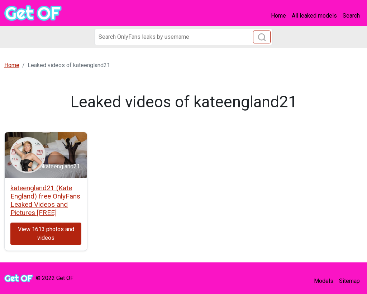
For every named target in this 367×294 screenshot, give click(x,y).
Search (351, 15)
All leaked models (314, 15)
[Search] (183, 37)
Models (323, 280)
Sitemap (349, 280)
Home (278, 15)
